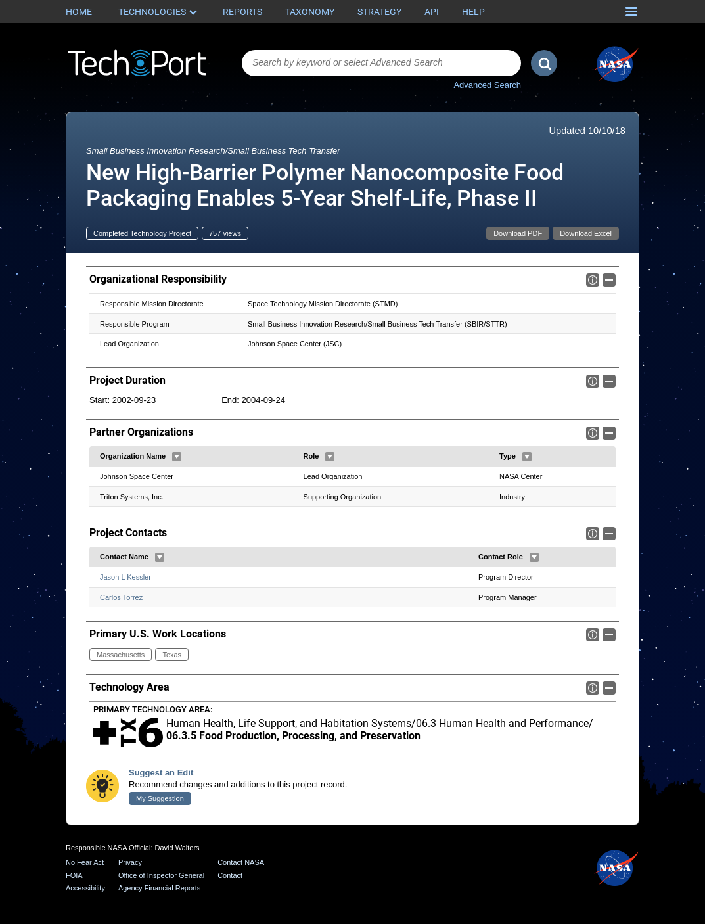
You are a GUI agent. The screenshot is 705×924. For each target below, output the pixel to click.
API (431, 12)
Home (79, 12)
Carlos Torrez (121, 597)
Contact (229, 875)
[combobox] (381, 63)
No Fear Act (85, 862)
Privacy (130, 862)
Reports (242, 12)
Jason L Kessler (125, 577)
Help (473, 12)
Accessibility (85, 888)
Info (592, 280)
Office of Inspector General (161, 875)
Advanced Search (487, 85)
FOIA (74, 875)
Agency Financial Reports (159, 888)
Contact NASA (240, 862)
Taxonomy (309, 12)
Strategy (379, 12)
